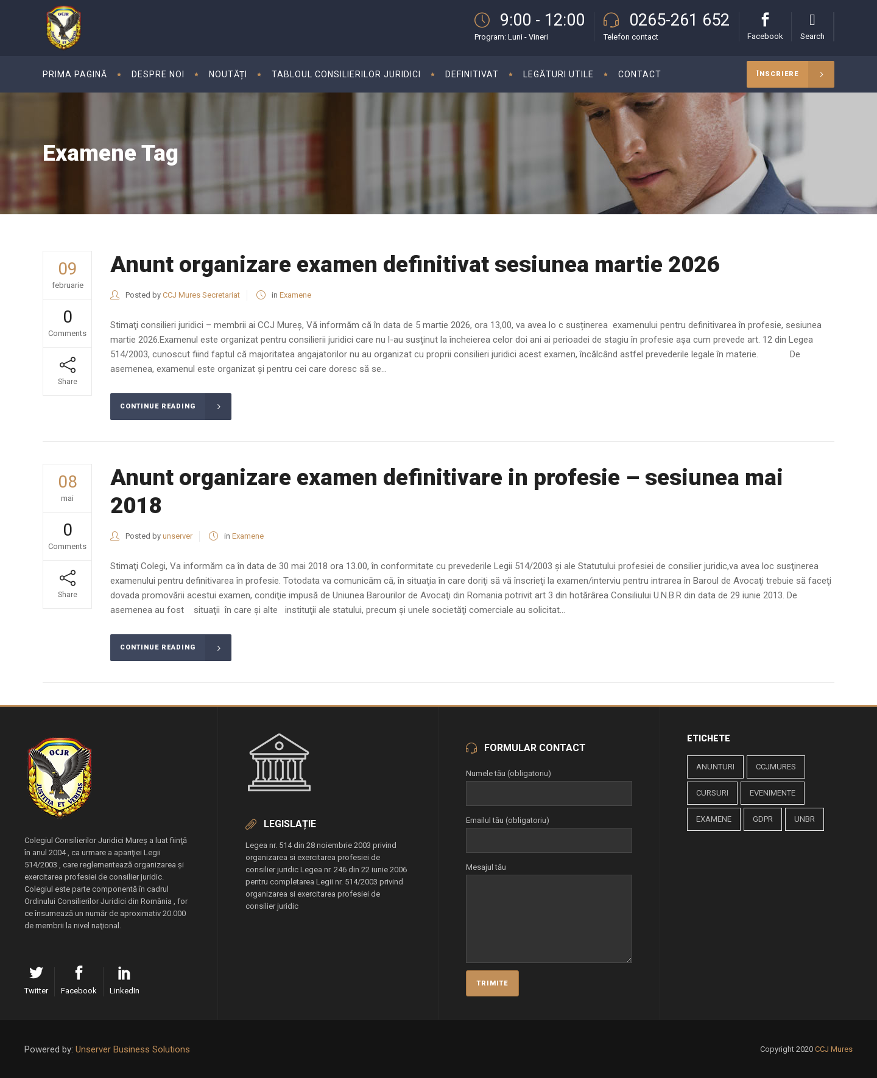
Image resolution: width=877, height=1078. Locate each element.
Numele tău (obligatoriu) (549, 783)
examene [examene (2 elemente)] (713, 819)
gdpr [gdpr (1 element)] (763, 819)
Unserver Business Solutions (133, 1049)
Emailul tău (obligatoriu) (549, 830)
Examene (295, 294)
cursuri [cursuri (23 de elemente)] (712, 792)
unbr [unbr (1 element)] (804, 819)
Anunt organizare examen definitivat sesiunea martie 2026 (414, 264)
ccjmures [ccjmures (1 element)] (776, 766)
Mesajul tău (549, 874)
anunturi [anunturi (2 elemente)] (715, 766)
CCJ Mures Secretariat (201, 294)
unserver (177, 536)
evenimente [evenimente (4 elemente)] (772, 792)
